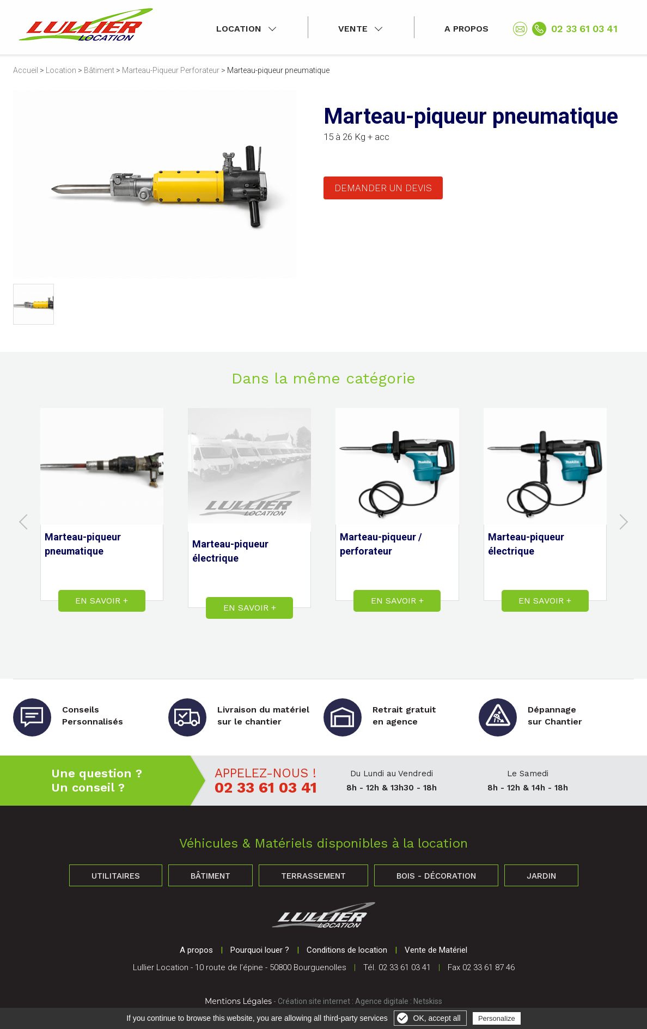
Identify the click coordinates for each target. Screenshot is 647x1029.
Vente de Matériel (436, 950)
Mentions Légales (238, 1001)
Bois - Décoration (436, 876)
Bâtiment (99, 70)
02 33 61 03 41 (584, 28)
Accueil (25, 70)
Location (238, 28)
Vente (353, 28)
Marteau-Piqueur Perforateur (170, 70)
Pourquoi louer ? (259, 950)
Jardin (541, 876)
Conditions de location (347, 950)
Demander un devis (383, 187)
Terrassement (313, 876)
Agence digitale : (384, 1001)
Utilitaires (115, 876)
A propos (466, 28)
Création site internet (314, 1001)
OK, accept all (437, 1018)
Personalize (496, 1018)
